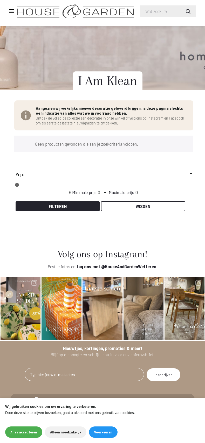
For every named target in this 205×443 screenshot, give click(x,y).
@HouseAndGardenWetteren (128, 266)
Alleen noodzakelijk (65, 432)
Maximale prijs (121, 192)
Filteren (58, 206)
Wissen (143, 206)
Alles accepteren (23, 432)
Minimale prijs (84, 192)
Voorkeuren (103, 432)
